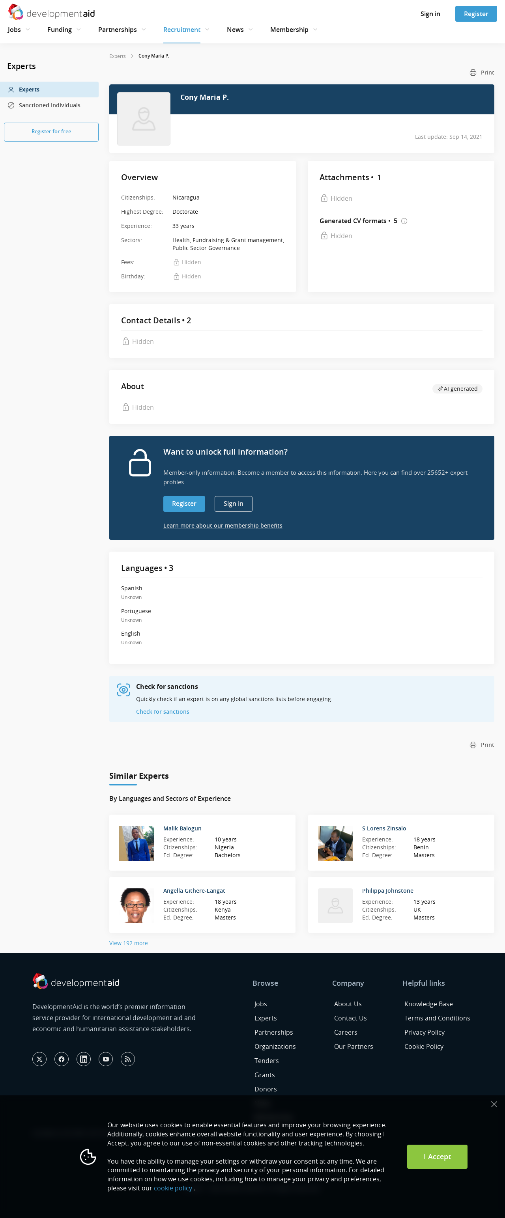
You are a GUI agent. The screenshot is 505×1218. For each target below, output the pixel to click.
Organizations (275, 1046)
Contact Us (350, 1018)
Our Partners (353, 1046)
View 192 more (128, 943)
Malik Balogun (182, 828)
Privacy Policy (424, 1032)
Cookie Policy (423, 1046)
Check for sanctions (162, 711)
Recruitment (181, 29)
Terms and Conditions (437, 1018)
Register (476, 13)
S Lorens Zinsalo (384, 828)
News (235, 29)
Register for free (51, 131)
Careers (345, 1032)
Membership (289, 29)
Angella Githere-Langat (194, 890)
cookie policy (173, 1188)
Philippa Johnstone (387, 890)
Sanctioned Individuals (43, 105)
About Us (348, 1004)
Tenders (266, 1060)
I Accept (437, 1156)
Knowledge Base (428, 1004)
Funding (59, 29)
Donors (265, 1089)
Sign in (430, 13)
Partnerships (117, 29)
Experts (23, 89)
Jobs (14, 29)
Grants (264, 1075)
